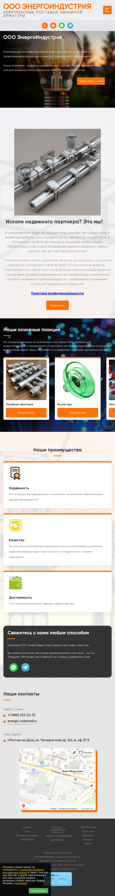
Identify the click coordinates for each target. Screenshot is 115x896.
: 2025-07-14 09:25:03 (74, 865)
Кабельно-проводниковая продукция (57, 829)
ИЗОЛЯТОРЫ (27, 839)
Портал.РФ (70, 861)
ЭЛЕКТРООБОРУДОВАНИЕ (59, 836)
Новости (88, 843)
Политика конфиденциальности (57, 293)
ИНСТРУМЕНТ (57, 840)
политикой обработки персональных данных (23, 871)
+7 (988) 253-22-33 (21, 715)
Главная (27, 827)
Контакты (88, 839)
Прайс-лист (88, 831)
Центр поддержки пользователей (57, 869)
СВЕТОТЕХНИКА (88, 827)
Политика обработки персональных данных (58, 857)
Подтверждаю (38, 890)
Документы (88, 835)
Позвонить (57, 305)
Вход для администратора (57, 852)
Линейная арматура (27, 835)
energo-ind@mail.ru (22, 721)
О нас (27, 831)
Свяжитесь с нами (91, 81)
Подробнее (21, 883)
